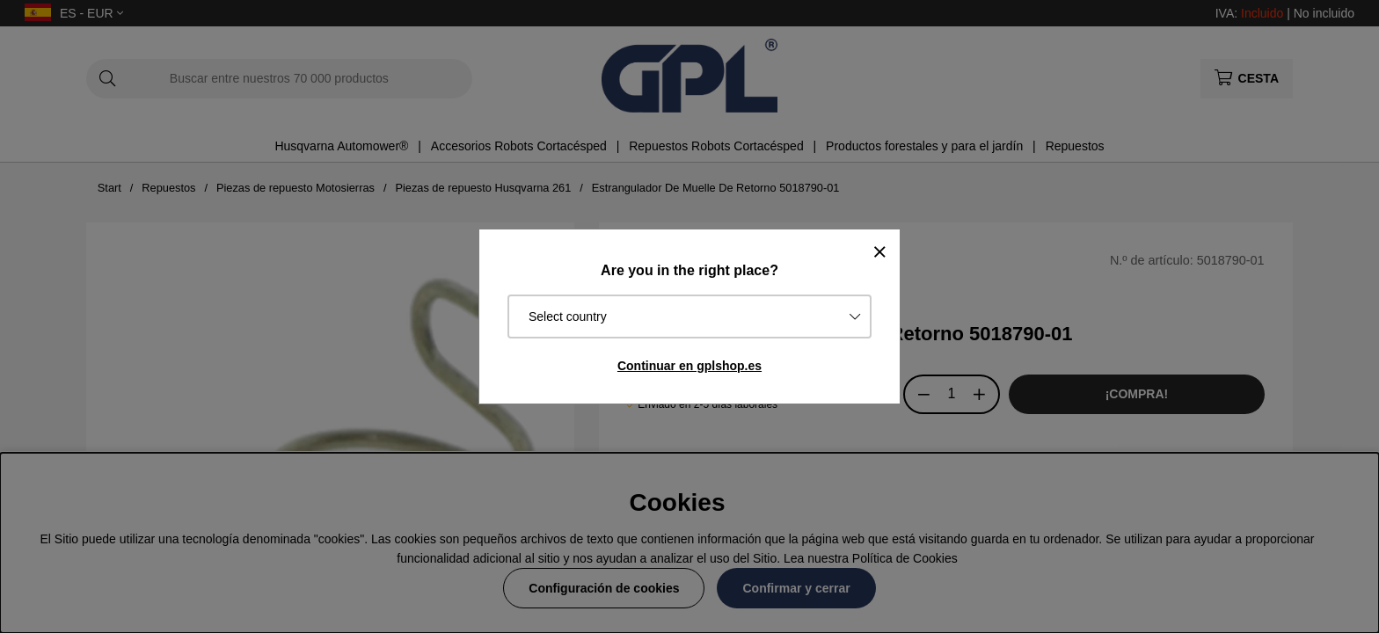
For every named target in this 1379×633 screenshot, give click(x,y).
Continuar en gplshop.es (689, 366)
